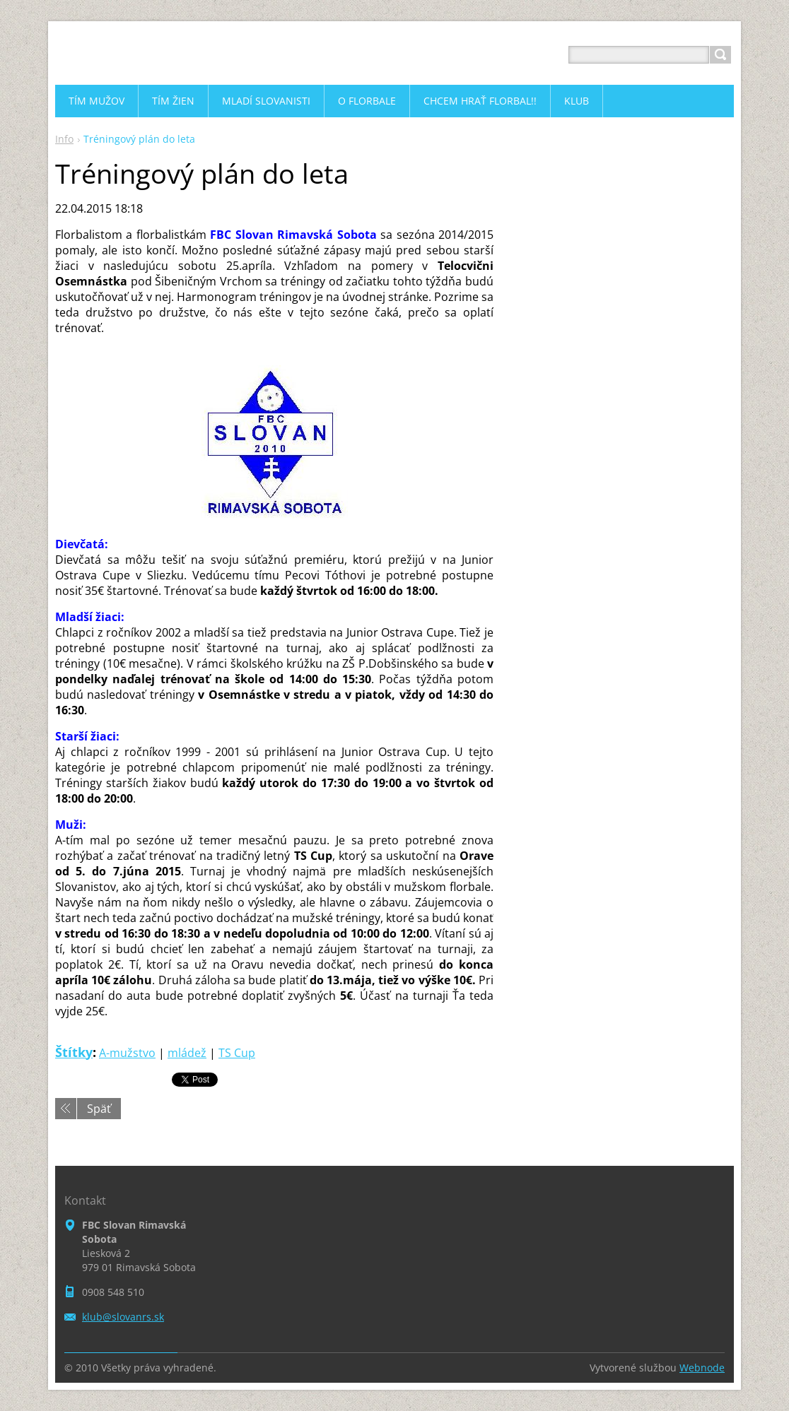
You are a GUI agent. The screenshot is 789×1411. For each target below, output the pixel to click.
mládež (187, 1053)
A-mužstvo (127, 1053)
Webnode (702, 1367)
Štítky (74, 1052)
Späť (99, 1108)
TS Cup (236, 1053)
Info (64, 139)
